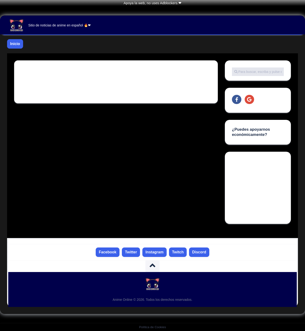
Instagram (154, 252)
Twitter (131, 252)
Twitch (178, 252)
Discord (199, 252)
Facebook (107, 252)
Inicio (15, 44)
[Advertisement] (267, 188)
